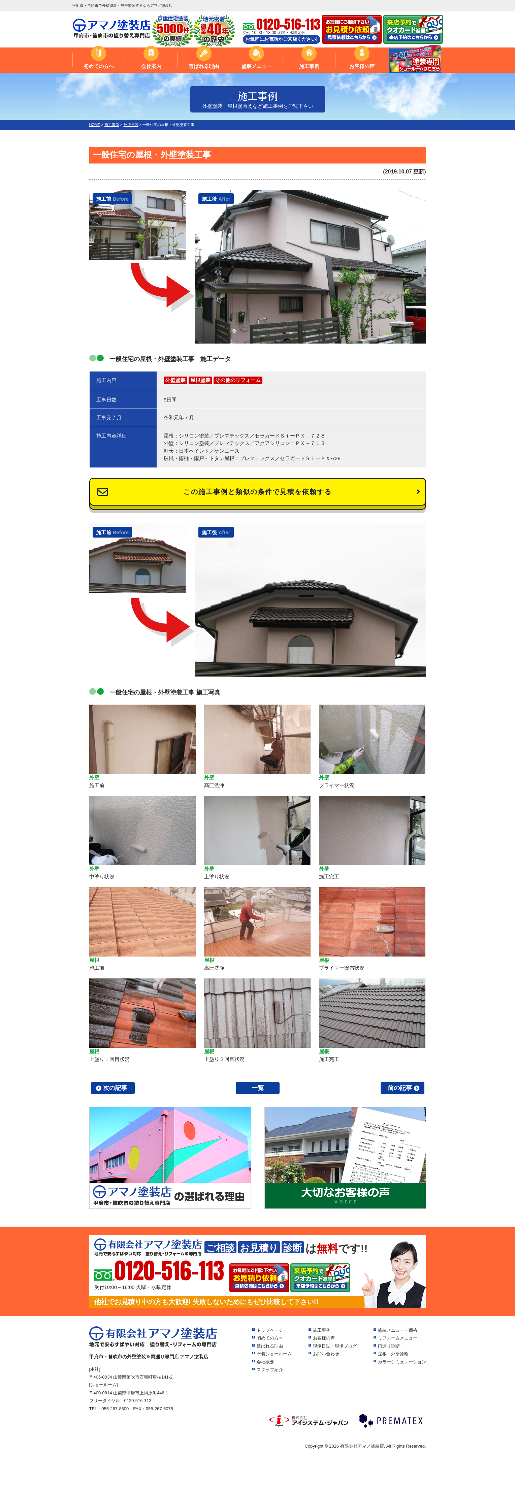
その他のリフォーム (238, 380)
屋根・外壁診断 (393, 1353)
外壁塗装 (175, 380)
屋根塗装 (200, 380)
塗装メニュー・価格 (397, 1330)
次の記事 (115, 1088)
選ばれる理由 (204, 66)
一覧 (258, 1088)
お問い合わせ (326, 1353)
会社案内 (151, 66)
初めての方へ (99, 66)
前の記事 (400, 1088)
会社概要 (265, 1361)
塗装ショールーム (274, 1353)
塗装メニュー (257, 66)
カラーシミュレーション (402, 1361)
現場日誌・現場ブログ (335, 1346)
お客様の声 (362, 66)
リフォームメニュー (397, 1337)
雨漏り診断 (389, 1346)
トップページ (270, 1330)
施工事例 (309, 66)
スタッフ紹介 (270, 1369)
